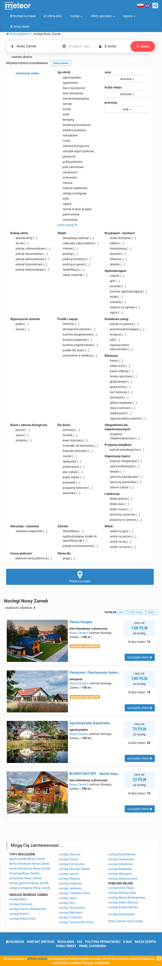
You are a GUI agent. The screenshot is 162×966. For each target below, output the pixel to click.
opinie (152, 612)
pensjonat (66, 156)
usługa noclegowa (71, 193)
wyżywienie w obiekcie (77, 355)
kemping (65, 120)
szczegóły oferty (139, 657)
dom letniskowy (70, 93)
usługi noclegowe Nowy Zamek (29, 888)
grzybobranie (118, 381)
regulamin (66, 941)
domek (64, 104)
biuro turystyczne (71, 88)
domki (19, 243)
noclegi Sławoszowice (122, 878)
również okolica (19, 57)
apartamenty (23, 238)
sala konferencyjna (122, 466)
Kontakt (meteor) (41, 941)
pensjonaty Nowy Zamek (25, 878)
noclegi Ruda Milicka (121, 854)
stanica (64, 183)
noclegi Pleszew (69, 878)
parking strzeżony (74, 259)
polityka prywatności (102, 941)
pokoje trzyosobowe (28, 264)
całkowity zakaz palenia (78, 243)
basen (114, 360)
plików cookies (37, 958)
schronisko (67, 177)
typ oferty (63, 72)
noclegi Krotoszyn (21, 904)
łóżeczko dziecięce (75, 451)
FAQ (79, 941)
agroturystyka (69, 77)
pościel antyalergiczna (124, 450)
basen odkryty (119, 371)
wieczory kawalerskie (124, 477)
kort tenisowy (119, 392)
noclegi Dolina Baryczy (123, 902)
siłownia (21, 440)
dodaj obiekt (66, 946)
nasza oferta (145, 941)
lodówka (115, 302)
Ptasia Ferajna (80, 622)
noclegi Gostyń (68, 859)
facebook (15, 941)
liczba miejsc (113, 87)
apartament (67, 83)
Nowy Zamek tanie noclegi (125, 921)
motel (63, 141)
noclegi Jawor (68, 898)
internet (67, 248)
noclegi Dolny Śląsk (121, 888)
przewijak (68, 482)
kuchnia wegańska (74, 340)
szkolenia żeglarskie (28, 531)
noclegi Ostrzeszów (72, 864)
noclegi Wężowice (120, 873)
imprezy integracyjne (123, 461)
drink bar (68, 324)
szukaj (142, 46)
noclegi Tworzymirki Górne (76, 922)
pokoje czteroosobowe (30, 248)
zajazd (64, 204)
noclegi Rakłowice (70, 912)
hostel (64, 109)
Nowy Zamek (77, 633)
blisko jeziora (118, 499)
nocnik (67, 456)
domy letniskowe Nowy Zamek (29, 863)
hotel (63, 114)
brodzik (67, 435)
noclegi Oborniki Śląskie (74, 869)
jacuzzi (20, 430)
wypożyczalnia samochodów (119, 347)
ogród (114, 312)
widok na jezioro (120, 536)
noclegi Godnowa (70, 883)
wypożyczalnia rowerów (125, 418)
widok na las (118, 542)
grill (112, 281)
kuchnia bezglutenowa (77, 334)
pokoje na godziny (122, 324)
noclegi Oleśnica (69, 854)
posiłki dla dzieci (73, 350)
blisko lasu (117, 504)
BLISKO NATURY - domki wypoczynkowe (102, 773)
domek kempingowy (73, 98)
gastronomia (68, 214)
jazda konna (118, 387)
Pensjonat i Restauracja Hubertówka (98, 672)
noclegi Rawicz (19, 913)
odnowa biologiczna (73, 146)
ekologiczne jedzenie (76, 329)
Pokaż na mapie (80, 576)
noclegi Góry (67, 903)
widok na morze (120, 547)
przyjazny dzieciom (75, 488)
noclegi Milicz (18, 899)
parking (67, 254)
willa (63, 198)
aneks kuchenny (120, 238)
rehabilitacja (70, 269)
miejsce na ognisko (122, 307)
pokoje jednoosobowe (30, 259)
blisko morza (118, 509)
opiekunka (69, 461)
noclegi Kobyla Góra (22, 918)
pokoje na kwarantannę (77, 546)
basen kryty (117, 366)
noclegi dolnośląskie (121, 914)
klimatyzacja (118, 248)
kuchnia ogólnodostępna (126, 291)
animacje (68, 430)
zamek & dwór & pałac (74, 209)
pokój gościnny (69, 162)
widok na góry (119, 531)
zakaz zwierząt (72, 275)
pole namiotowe (70, 167)
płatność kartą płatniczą (31, 558)
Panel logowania (92, 946)
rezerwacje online (24, 73)
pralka (19, 324)
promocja (111, 102)
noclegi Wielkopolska (122, 892)
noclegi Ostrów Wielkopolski (27, 909)
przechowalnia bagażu (124, 329)
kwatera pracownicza (73, 125)
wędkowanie (118, 413)
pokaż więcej (67, 225)
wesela (114, 471)
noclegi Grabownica (121, 859)
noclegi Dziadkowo (120, 864)
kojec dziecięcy (72, 440)
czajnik (114, 276)
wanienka (68, 493)
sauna (19, 435)
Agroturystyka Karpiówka (89, 723)
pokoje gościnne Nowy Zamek (29, 883)
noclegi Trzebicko (70, 917)
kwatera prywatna (71, 130)
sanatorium (67, 172)
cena (108, 72)
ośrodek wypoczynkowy (75, 151)
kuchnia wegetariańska (77, 345)
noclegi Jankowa (70, 888)
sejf (112, 340)
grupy (66, 558)
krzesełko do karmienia (77, 446)
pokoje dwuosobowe (29, 254)
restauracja (67, 220)
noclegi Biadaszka (120, 869)
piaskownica (70, 467)
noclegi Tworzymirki (72, 907)
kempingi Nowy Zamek (24, 873)
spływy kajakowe (121, 403)
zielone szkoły (119, 487)
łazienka (115, 254)
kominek (115, 286)
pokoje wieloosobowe (29, 269)
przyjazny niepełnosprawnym (122, 436)
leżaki (114, 297)
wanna (19, 329)
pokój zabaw (70, 477)
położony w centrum (123, 520)
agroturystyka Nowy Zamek (27, 858)
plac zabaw (69, 472)
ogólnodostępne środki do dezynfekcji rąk (77, 538)
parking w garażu (73, 264)
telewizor (116, 259)
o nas (127, 941)
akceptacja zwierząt (75, 238)
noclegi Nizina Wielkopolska (126, 897)
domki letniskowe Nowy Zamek (29, 868)
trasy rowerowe (120, 408)
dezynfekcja (70, 531)
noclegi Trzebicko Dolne (74, 893)
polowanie (116, 397)
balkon (114, 243)
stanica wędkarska (72, 188)
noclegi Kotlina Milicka (123, 907)
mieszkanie (67, 135)
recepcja (115, 334)
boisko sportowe (121, 376)
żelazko (115, 264)
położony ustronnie (122, 514)
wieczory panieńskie (123, 482)
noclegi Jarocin (69, 873)
